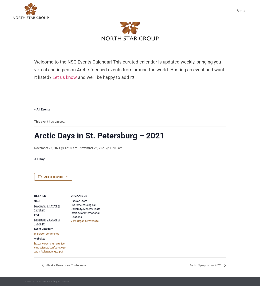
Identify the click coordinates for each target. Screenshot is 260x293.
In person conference (46, 240)
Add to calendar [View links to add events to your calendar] (53, 183)
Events (240, 11)
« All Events (42, 116)
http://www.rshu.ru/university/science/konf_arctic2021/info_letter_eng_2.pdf (50, 254)
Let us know (64, 84)
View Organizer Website (85, 227)
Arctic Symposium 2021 (205, 272)
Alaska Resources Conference (65, 272)
